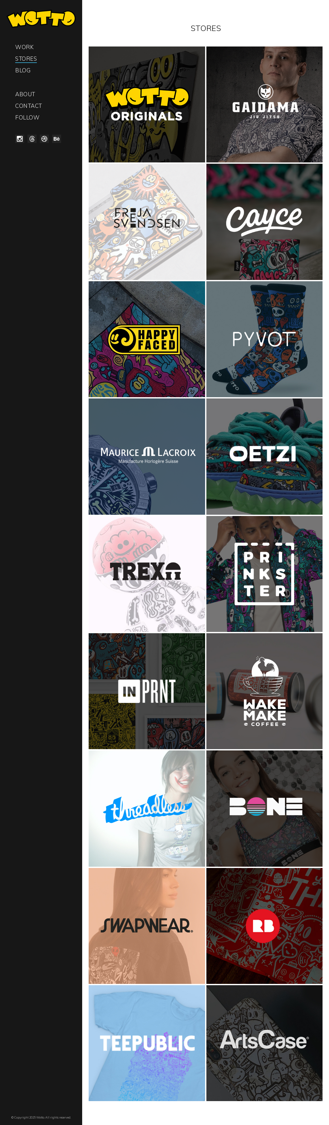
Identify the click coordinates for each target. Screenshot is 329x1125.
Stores (26, 58)
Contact (28, 105)
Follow (27, 117)
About (25, 94)
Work (24, 47)
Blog (22, 70)
